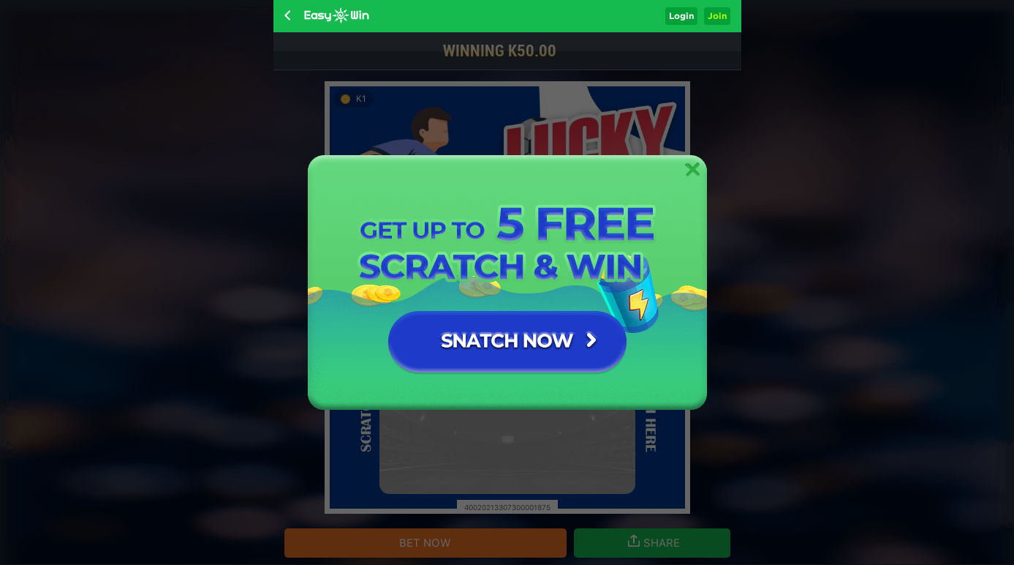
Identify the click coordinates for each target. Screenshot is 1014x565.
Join (717, 15)
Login (681, 15)
